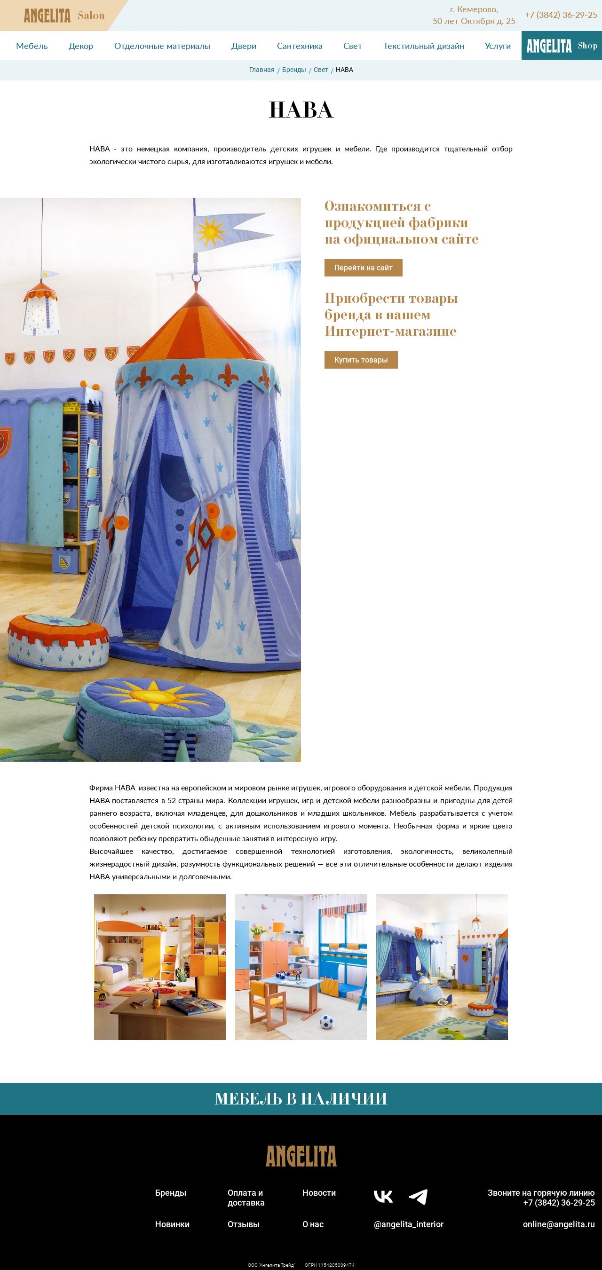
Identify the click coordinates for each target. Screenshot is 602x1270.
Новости (319, 1193)
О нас (313, 1224)
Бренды (294, 69)
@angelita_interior (409, 1224)
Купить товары (361, 359)
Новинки (172, 1224)
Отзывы (244, 1224)
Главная (262, 69)
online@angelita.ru (559, 1224)
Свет (321, 69)
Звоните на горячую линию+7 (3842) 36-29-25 (541, 1197)
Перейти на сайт (363, 267)
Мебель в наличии (301, 1098)
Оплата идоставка (246, 1197)
